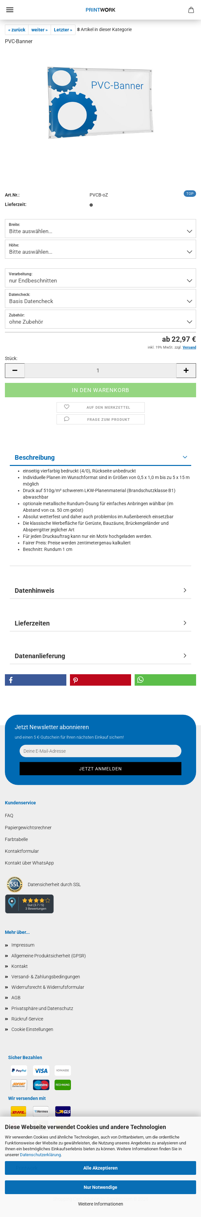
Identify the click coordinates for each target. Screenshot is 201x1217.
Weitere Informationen (100, 1204)
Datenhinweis (34, 590)
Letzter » (63, 29)
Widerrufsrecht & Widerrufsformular (47, 987)
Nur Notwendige (100, 1187)
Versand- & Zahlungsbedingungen (45, 976)
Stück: (11, 358)
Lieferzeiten (32, 623)
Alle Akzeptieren (100, 1168)
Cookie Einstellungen (32, 1029)
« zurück (16, 29)
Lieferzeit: (15, 204)
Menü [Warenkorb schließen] (9, 9)
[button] (15, 370)
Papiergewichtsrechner (28, 827)
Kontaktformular (22, 851)
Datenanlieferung (40, 656)
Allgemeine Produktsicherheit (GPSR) (48, 955)
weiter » (39, 29)
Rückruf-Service (27, 1018)
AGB (16, 997)
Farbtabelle (16, 839)
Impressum (22, 945)
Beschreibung (35, 457)
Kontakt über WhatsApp (29, 863)
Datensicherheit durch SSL (54, 884)
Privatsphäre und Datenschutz (42, 1008)
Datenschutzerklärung (40, 1154)
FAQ (9, 815)
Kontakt (19, 966)
